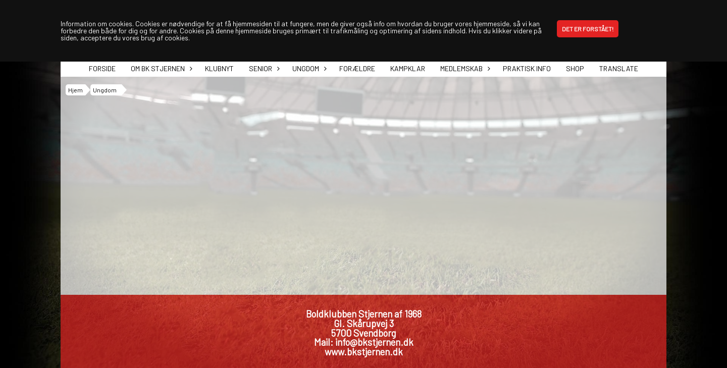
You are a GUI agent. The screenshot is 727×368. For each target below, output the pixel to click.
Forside (102, 68)
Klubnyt (219, 68)
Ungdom (308, 68)
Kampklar (407, 68)
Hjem (75, 89)
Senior (263, 68)
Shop (575, 68)
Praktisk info (527, 68)
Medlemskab (464, 68)
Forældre (357, 68)
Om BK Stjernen (160, 68)
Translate (618, 68)
